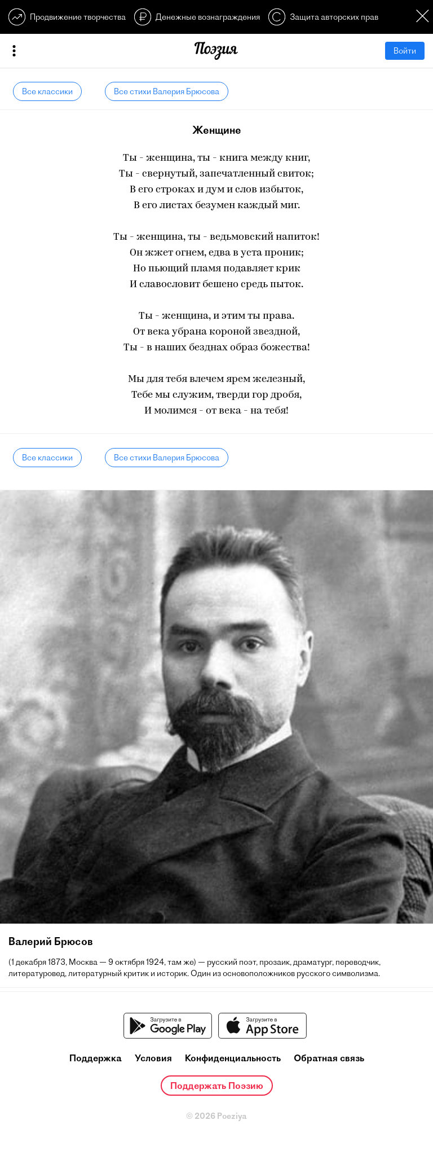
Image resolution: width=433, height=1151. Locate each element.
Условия (153, 1058)
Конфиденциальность (233, 1058)
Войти (405, 51)
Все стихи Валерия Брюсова (166, 91)
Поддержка (95, 1058)
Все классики (47, 91)
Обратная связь (329, 1058)
